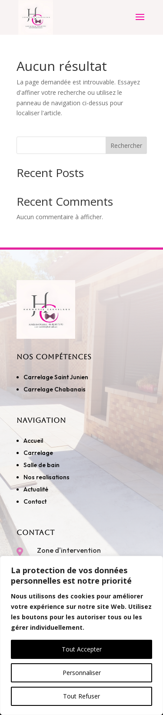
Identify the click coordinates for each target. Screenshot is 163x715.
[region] (81, 635)
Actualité (35, 489)
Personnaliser (82, 672)
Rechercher (126, 145)
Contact (35, 501)
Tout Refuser (81, 696)
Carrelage (38, 453)
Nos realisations (47, 477)
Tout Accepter (82, 649)
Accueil (33, 440)
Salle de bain (41, 465)
